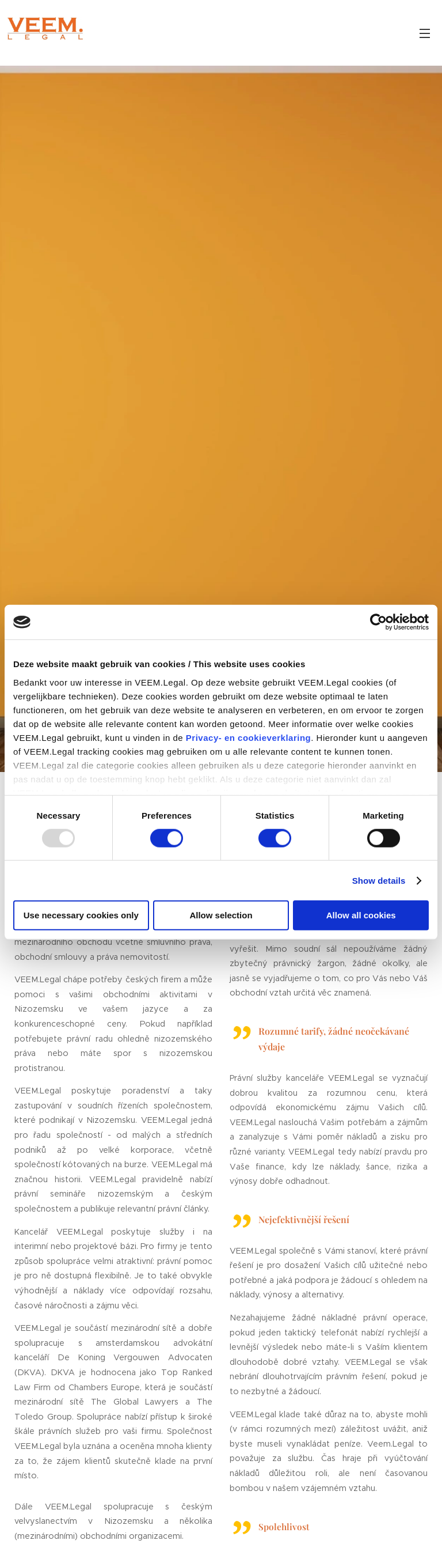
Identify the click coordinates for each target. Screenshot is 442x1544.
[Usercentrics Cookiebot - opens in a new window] (378, 622)
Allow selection (220, 915)
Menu (425, 33)
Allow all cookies (361, 915)
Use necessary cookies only (81, 915)
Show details (379, 880)
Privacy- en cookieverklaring (248, 737)
